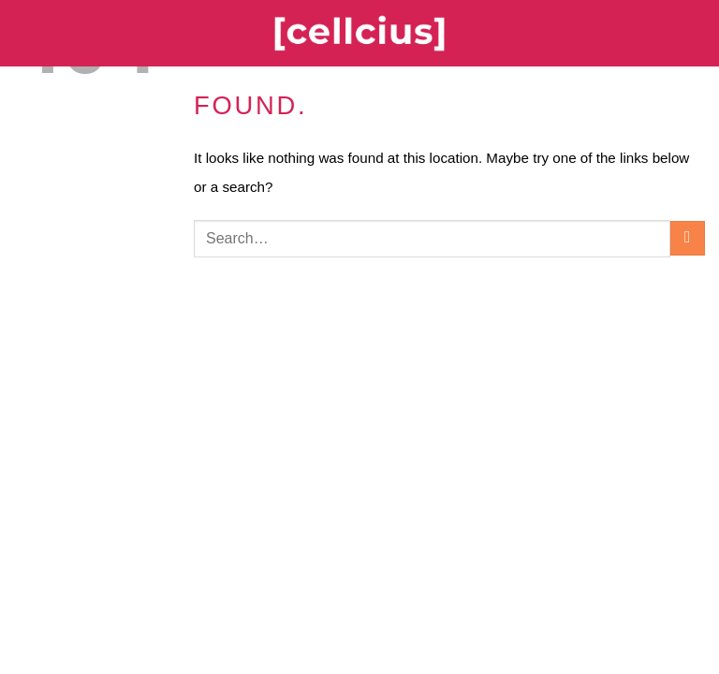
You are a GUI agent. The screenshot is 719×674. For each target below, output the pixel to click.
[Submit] (687, 238)
